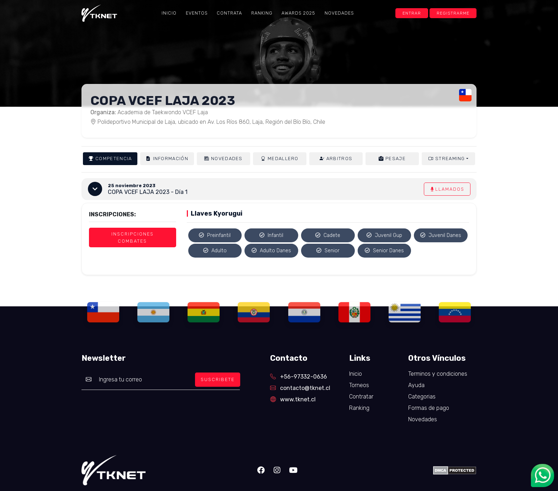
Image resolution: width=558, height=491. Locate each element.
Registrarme (453, 13)
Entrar (411, 13)
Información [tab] (167, 158)
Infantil (271, 235)
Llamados (447, 189)
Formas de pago (428, 408)
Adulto (215, 251)
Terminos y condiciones (437, 373)
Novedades (339, 13)
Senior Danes (384, 251)
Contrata (229, 13)
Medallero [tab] (280, 158)
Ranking (262, 13)
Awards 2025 (298, 13)
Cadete (327, 235)
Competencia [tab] (110, 158)
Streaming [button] (446, 158)
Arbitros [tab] (336, 158)
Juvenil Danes (440, 235)
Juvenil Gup (384, 235)
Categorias (422, 396)
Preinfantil (215, 235)
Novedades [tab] (223, 158)
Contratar (361, 396)
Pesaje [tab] (392, 158)
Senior (327, 251)
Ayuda (416, 385)
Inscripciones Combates (132, 237)
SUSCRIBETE (218, 379)
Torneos (359, 385)
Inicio (169, 13)
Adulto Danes (271, 251)
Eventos (197, 13)
